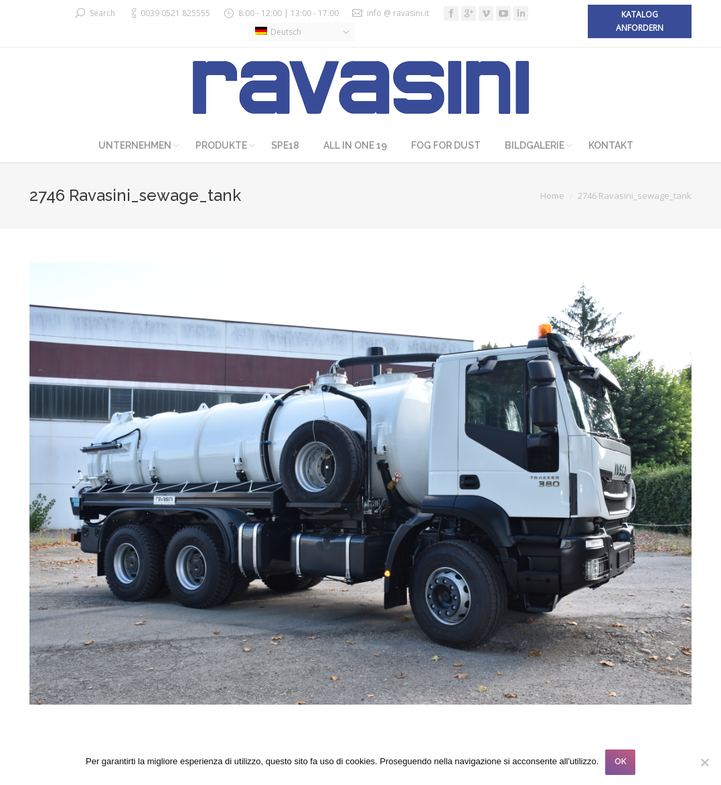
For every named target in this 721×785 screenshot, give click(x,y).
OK (621, 761)
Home (552, 196)
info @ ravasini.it (398, 13)
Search (102, 13)
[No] (704, 762)
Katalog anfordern (639, 21)
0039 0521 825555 (175, 13)
